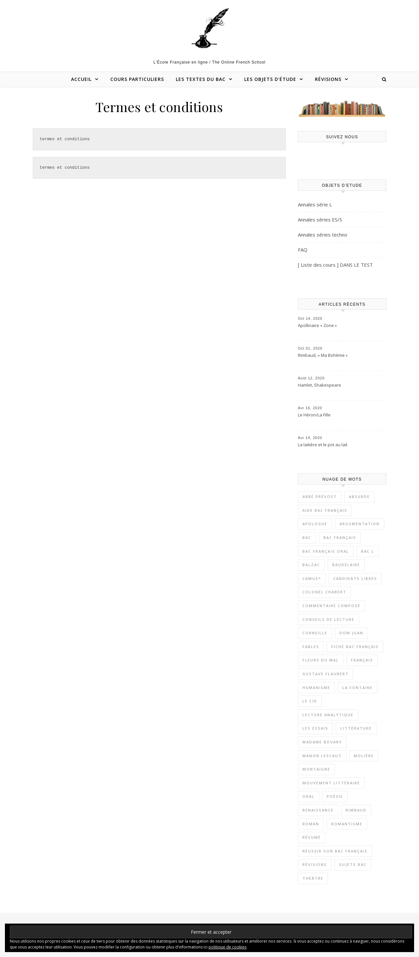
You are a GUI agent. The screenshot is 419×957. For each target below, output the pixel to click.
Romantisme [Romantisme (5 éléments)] (346, 823)
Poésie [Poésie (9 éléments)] (335, 796)
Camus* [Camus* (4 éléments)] (311, 578)
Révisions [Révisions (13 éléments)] (314, 864)
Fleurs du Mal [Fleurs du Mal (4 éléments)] (320, 660)
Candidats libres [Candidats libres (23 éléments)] (355, 578)
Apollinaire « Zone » (317, 325)
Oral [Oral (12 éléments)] (308, 796)
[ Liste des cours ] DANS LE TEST (335, 264)
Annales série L (315, 204)
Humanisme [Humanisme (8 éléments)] (316, 687)
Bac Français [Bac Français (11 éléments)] (339, 537)
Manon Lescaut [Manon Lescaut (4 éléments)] (322, 755)
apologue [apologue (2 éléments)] (314, 523)
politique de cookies (227, 947)
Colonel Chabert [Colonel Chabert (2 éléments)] (324, 591)
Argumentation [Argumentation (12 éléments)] (359, 523)
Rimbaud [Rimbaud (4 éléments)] (356, 810)
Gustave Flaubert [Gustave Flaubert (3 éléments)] (325, 673)
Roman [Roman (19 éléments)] (310, 823)
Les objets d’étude (270, 79)
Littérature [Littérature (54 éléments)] (356, 728)
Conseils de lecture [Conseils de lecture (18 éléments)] (328, 619)
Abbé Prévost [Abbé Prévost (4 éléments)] (319, 496)
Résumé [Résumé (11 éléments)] (311, 837)
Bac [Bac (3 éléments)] (306, 537)
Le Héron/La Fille (314, 415)
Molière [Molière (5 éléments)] (364, 755)
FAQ (302, 249)
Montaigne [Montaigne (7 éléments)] (316, 769)
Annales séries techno (322, 234)
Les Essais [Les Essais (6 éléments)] (315, 728)
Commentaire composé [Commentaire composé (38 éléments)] (331, 605)
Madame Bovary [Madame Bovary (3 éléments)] (322, 741)
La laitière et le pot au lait (322, 445)
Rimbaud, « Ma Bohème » (323, 355)
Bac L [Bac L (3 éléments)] (367, 551)
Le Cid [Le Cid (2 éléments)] (309, 701)
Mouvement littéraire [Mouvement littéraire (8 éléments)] (331, 782)
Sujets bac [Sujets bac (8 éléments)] (353, 864)
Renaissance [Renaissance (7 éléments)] (318, 810)
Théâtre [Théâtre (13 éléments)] (312, 878)
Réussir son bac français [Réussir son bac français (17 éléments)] (335, 851)
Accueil (81, 79)
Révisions (328, 79)
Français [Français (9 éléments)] (362, 660)
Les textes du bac (201, 79)
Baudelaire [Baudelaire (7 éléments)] (346, 564)
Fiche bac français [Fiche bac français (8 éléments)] (355, 646)
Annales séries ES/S (320, 219)
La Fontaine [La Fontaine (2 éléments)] (357, 687)
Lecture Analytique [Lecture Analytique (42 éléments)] (328, 714)
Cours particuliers (137, 79)
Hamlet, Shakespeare (319, 385)
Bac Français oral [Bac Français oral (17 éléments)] (325, 551)
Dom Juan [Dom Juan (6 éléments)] (351, 632)
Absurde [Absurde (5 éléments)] (359, 496)
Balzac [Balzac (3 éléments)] (311, 564)
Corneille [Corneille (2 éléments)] (314, 632)
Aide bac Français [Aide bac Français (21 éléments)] (324, 510)
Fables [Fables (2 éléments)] (310, 646)
